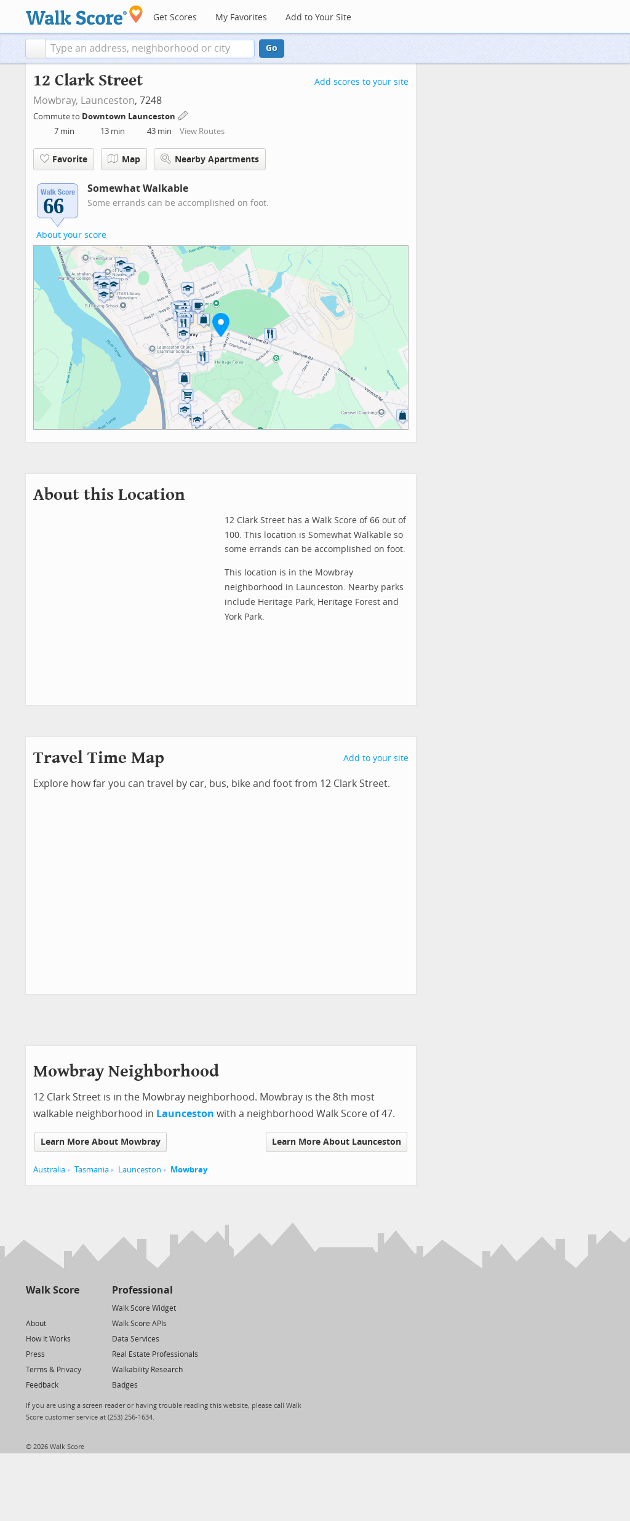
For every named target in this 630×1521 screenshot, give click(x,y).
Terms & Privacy (53, 1369)
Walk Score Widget (144, 1308)
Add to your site (376, 758)
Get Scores (175, 17)
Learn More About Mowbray (101, 1142)
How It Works (48, 1339)
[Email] (71, 1307)
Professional (142, 1290)
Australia (49, 1169)
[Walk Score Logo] (84, 15)
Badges (125, 1385)
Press (35, 1354)
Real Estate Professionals (155, 1354)
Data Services (135, 1339)
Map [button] (124, 159)
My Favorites (241, 17)
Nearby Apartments (210, 159)
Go (271, 48)
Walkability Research (147, 1369)
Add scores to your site (361, 82)
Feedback (42, 1385)
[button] (35, 48)
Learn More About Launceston (336, 1142)
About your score (71, 235)
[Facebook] (52, 1307)
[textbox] (150, 48)
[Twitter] (33, 1307)
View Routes (202, 131)
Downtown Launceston (129, 116)
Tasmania (91, 1169)
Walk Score (52, 1290)
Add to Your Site (318, 17)
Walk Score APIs (139, 1323)
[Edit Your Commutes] (183, 114)
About (36, 1323)
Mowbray (188, 1169)
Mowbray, (55, 100)
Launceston (108, 100)
